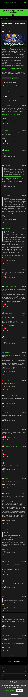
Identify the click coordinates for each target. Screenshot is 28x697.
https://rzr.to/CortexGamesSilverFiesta (11, 68)
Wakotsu (7, 380)
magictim (7, 493)
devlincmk (7, 429)
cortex (4, 78)
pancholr (7, 635)
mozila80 (7, 561)
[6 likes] (8, 587)
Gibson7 (7, 412)
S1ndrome (7, 617)
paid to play (15, 78)
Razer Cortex (5, 18)
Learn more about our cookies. (16, 687)
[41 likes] (9, 82)
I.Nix (6, 337)
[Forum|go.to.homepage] (10, 3)
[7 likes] (8, 608)
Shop (14, 667)
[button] (2, 3)
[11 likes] (9, 219)
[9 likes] (8, 277)
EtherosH (7, 581)
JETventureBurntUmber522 (11, 395)
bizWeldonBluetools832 (10, 286)
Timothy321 (7, 478)
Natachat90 (7, 352)
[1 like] (7, 647)
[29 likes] (9, 121)
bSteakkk (7, 150)
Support (14, 675)
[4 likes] (8, 328)
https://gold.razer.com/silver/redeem (11, 114)
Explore (14, 671)
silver (9, 78)
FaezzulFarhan (8, 313)
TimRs (6, 463)
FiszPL (6, 269)
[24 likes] (9, 156)
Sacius (6, 130)
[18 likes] (9, 186)
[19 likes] (9, 141)
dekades (7, 31)
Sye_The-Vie (7, 105)
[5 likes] (8, 343)
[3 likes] (8, 437)
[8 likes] (8, 260)
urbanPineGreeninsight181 (11, 446)
